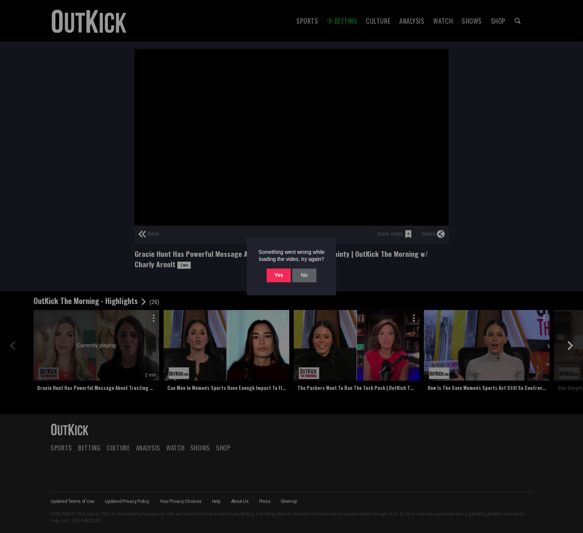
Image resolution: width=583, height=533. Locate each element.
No (304, 275)
